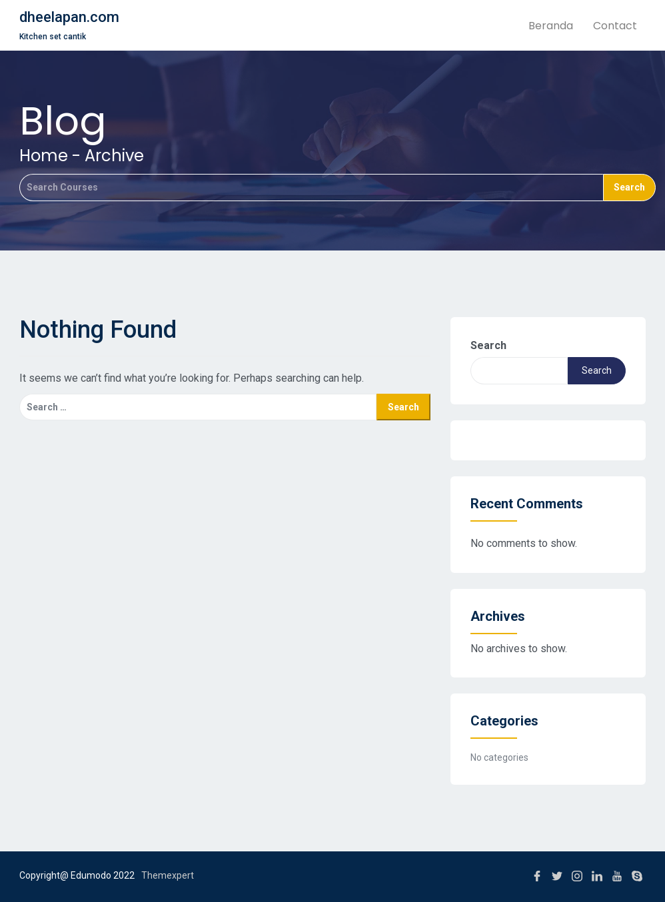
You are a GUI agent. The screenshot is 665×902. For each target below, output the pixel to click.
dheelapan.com (69, 17)
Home (43, 156)
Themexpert (167, 875)
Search (488, 345)
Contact (615, 25)
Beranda (550, 25)
